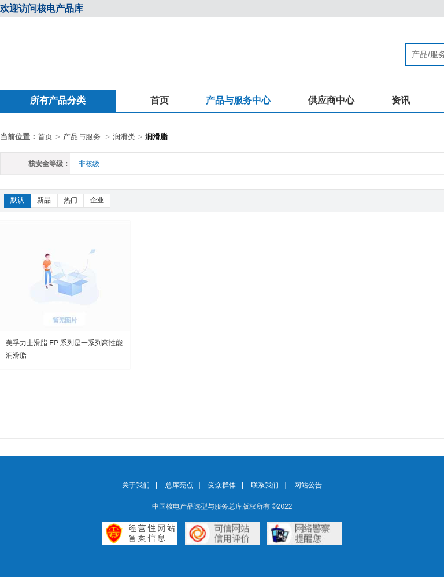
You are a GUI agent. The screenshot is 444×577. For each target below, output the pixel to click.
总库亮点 (179, 485)
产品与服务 (82, 136)
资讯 (400, 100)
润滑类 (124, 136)
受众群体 (222, 485)
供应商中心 (331, 100)
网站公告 (308, 485)
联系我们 (265, 485)
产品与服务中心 (238, 100)
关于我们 (136, 485)
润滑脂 (156, 136)
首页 (159, 100)
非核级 (89, 164)
